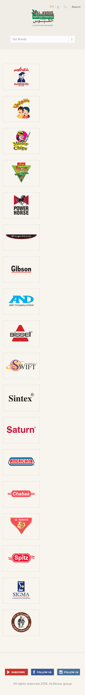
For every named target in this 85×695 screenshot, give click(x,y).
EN (52, 6)
